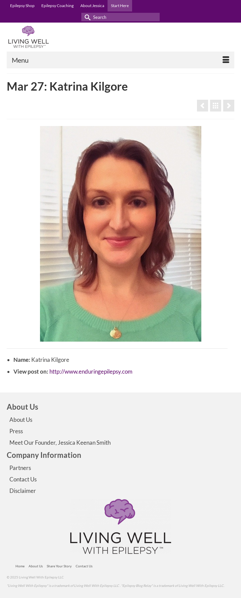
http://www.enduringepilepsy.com (90, 371)
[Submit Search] (86, 17)
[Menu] (120, 60)
